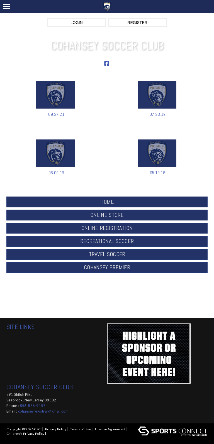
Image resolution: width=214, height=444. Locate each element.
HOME (107, 201)
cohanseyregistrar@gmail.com (43, 411)
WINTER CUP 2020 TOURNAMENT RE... (56, 181)
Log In (12, 438)
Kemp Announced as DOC (56, 120)
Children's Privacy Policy (25, 433)
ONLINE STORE (107, 215)
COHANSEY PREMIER (107, 267)
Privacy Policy (55, 429)
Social (150, 310)
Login (76, 22)
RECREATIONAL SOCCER (107, 241)
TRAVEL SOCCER (107, 254)
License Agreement (110, 429)
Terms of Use (80, 429)
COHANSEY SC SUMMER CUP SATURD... (157, 122)
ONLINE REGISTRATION (107, 228)
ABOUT (150, 290)
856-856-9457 (32, 405)
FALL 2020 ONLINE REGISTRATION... (157, 178)
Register (137, 22)
